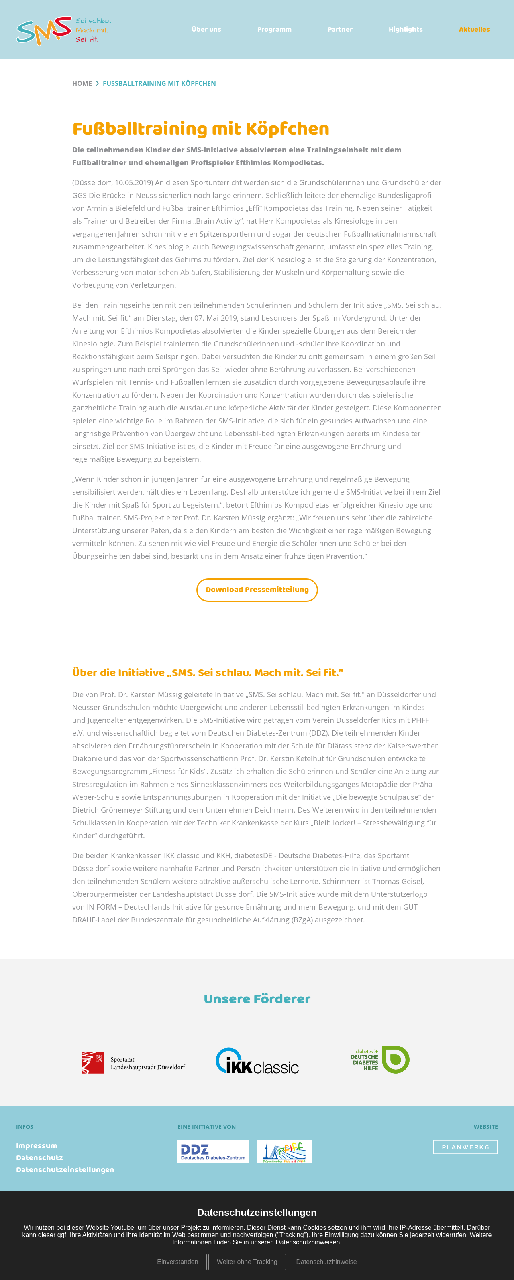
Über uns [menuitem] (206, 29)
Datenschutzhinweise (326, 1261)
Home (82, 84)
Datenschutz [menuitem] (39, 1158)
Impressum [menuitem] (36, 1146)
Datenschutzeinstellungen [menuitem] (65, 1170)
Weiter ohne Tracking (247, 1261)
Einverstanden (177, 1261)
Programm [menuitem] (274, 29)
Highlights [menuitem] (406, 29)
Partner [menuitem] (340, 29)
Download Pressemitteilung (257, 590)
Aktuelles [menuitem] (474, 29)
